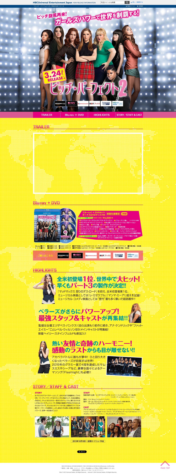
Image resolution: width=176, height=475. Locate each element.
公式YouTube (110, 466)
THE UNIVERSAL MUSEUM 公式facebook (94, 466)
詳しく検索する (137, 2)
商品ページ (131, 6)
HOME (141, 6)
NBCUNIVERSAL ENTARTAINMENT (72, 466)
